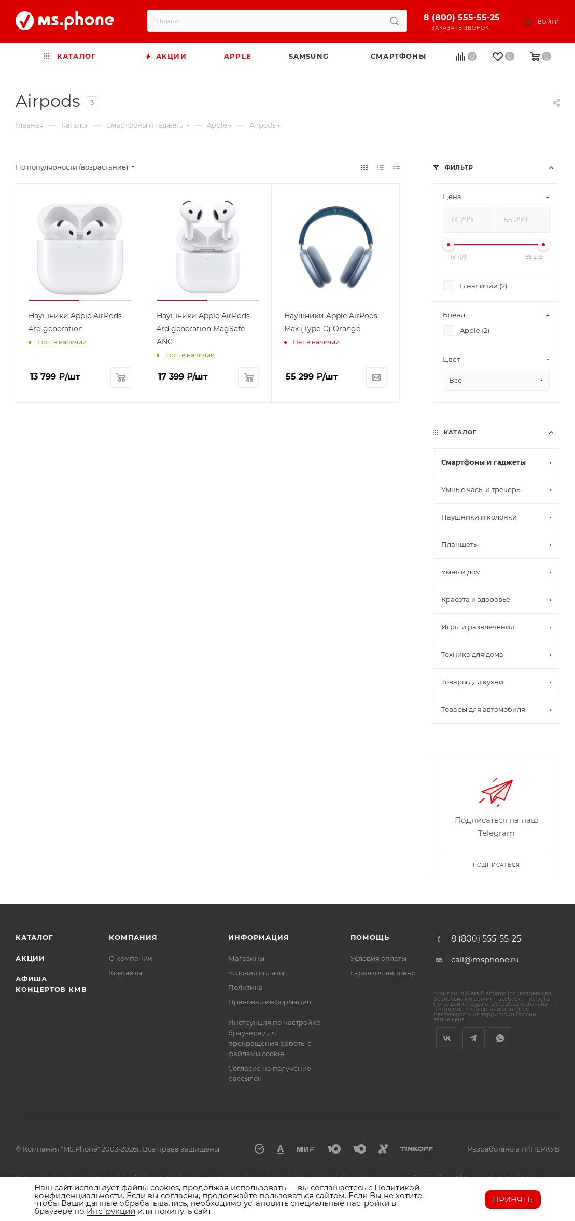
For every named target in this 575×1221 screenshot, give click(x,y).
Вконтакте (447, 1038)
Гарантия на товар (383, 973)
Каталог (34, 937)
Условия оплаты (256, 973)
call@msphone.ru (485, 959)
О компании (130, 958)
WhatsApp (500, 1038)
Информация (258, 937)
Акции (30, 958)
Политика (245, 987)
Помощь (369, 937)
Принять (513, 1199)
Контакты (125, 973)
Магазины (246, 958)
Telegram (473, 1038)
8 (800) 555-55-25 (462, 17)
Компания (133, 937)
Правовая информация (269, 1002)
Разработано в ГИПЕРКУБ (513, 1149)
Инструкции (111, 1211)
